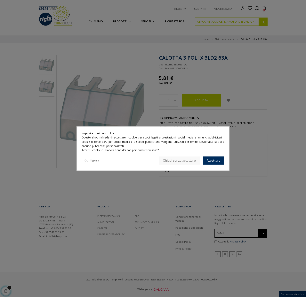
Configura (92, 160)
